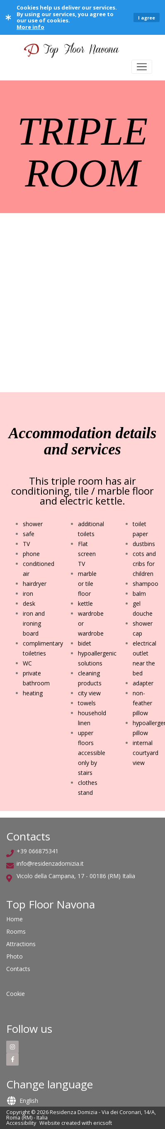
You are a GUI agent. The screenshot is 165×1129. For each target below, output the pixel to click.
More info (30, 27)
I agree (146, 18)
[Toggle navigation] (141, 67)
